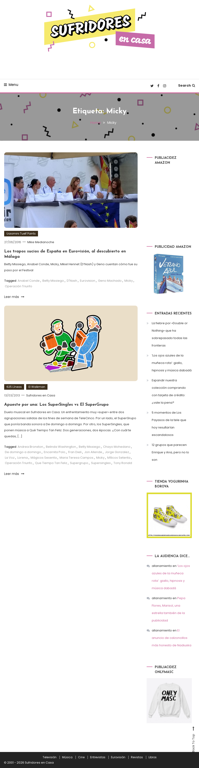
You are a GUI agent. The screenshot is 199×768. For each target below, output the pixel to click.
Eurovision (87, 280)
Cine (81, 757)
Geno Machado (110, 280)
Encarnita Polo (54, 452)
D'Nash (72, 280)
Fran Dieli (75, 452)
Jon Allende (93, 452)
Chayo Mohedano (116, 446)
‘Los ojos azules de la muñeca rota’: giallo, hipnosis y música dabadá (172, 363)
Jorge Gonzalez (117, 452)
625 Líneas (14, 387)
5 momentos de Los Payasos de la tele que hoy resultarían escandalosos (169, 423)
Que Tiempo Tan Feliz (51, 463)
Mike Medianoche (41, 242)
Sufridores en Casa (40, 395)
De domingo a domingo (23, 452)
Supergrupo (79, 463)
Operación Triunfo (18, 286)
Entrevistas (97, 757)
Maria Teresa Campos (76, 457)
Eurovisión (118, 757)
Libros (152, 757)
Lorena (22, 457)
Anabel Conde (29, 280)
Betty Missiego (53, 280)
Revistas (137, 757)
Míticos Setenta (118, 457)
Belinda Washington (61, 446)
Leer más (14, 296)
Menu (11, 84)
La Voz (10, 457)
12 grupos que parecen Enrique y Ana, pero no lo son (170, 452)
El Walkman (36, 387)
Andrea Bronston (30, 446)
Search (186, 85)
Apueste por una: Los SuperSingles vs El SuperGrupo (56, 404)
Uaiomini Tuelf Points (21, 233)
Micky (128, 280)
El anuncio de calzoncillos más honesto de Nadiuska (171, 637)
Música (67, 757)
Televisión (50, 757)
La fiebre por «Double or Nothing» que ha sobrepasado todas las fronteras (170, 334)
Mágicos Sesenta (44, 457)
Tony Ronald (123, 463)
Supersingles (101, 463)
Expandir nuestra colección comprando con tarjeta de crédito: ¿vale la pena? (169, 391)
